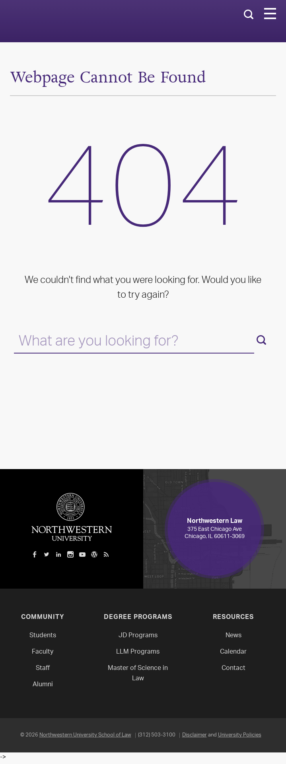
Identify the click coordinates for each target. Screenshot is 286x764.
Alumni (43, 684)
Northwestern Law (97, 21)
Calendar (233, 652)
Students (42, 635)
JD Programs (138, 635)
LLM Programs (138, 652)
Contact (233, 668)
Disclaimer (194, 735)
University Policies (239, 735)
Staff (43, 668)
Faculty (42, 652)
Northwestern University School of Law (85, 735)
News (233, 635)
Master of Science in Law (138, 673)
